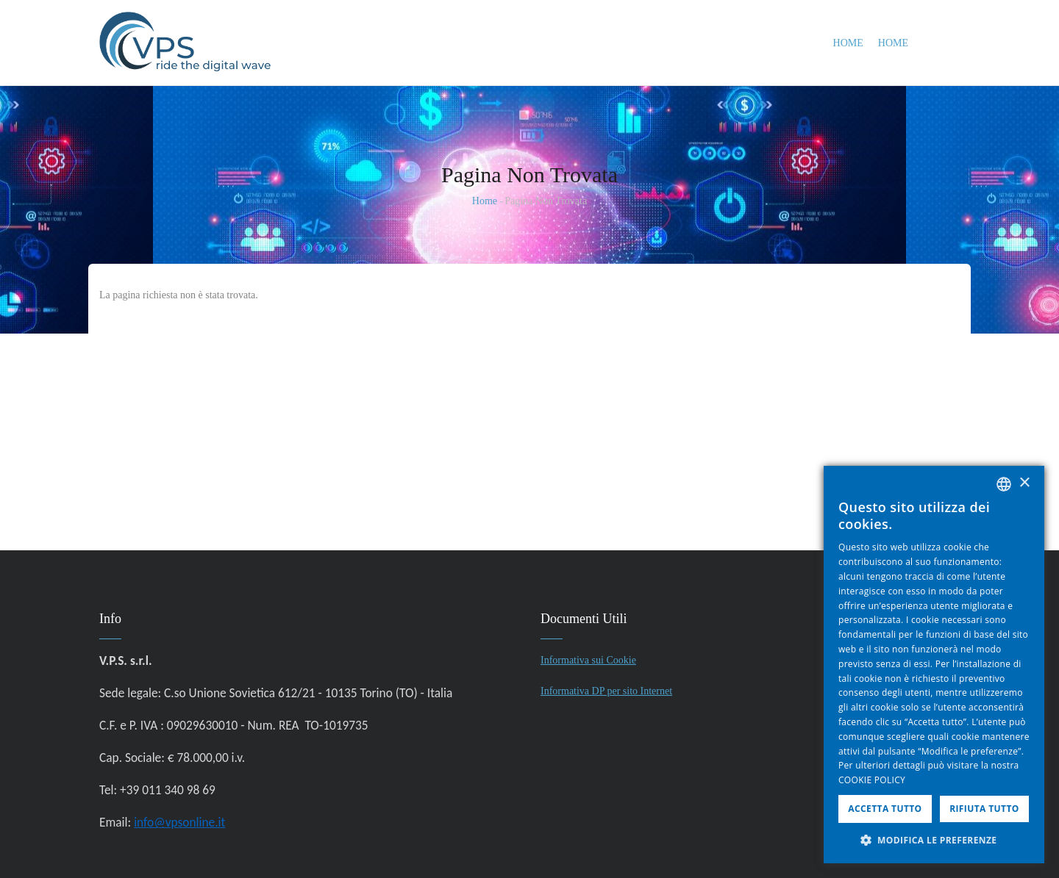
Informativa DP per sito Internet (606, 691)
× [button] (1024, 483)
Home (848, 42)
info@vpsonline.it (179, 822)
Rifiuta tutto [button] (984, 808)
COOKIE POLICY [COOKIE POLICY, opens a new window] (871, 780)
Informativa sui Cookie (588, 660)
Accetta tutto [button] (884, 808)
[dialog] (934, 664)
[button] (934, 840)
